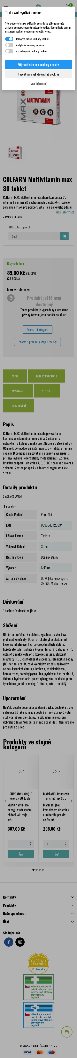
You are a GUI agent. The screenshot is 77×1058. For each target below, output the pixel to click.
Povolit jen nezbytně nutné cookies (38, 74)
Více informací (38, 83)
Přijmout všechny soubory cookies (38, 64)
